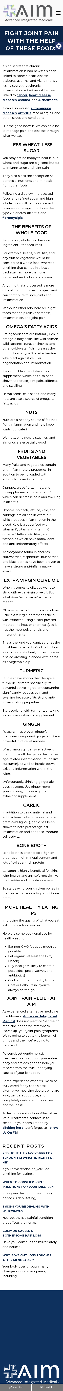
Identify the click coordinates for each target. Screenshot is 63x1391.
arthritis (24, 113)
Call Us (15, 1387)
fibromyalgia (13, 218)
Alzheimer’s (47, 100)
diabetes (10, 100)
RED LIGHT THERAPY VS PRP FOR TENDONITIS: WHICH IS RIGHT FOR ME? (28, 1157)
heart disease (40, 95)
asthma (24, 100)
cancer (22, 95)
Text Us (47, 1387)
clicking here (13, 1128)
